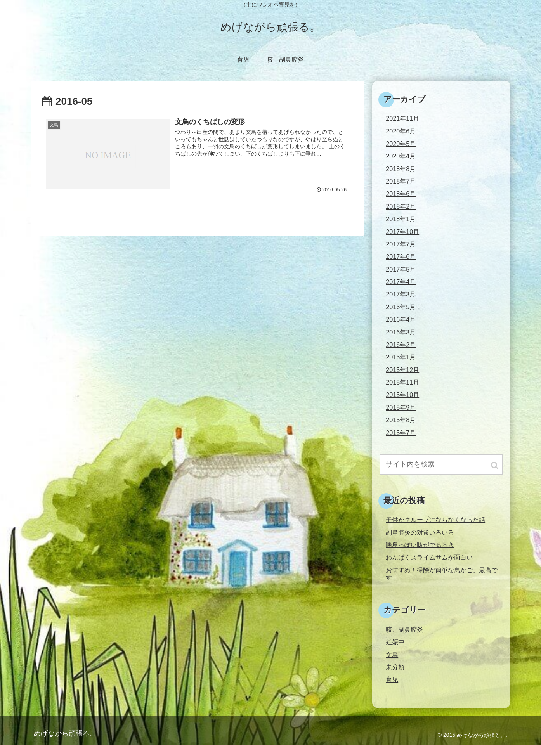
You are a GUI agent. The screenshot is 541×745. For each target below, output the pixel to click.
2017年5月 (401, 269)
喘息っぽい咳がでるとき (420, 544)
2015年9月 (401, 407)
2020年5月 (401, 143)
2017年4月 (401, 281)
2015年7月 (401, 432)
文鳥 (392, 654)
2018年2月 (401, 206)
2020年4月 (401, 155)
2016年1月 (401, 356)
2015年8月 (401, 419)
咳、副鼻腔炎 (404, 629)
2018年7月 (401, 181)
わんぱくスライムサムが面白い (429, 557)
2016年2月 (401, 344)
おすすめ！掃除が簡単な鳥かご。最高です (442, 574)
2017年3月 (401, 294)
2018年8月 (401, 168)
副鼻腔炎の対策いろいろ (420, 532)
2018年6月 (401, 193)
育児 (392, 679)
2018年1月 (401, 218)
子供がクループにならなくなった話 (435, 519)
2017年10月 (402, 231)
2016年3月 (401, 332)
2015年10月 (402, 394)
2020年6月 (401, 131)
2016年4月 (401, 319)
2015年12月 (402, 369)
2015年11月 (402, 382)
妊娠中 (395, 641)
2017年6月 (401, 256)
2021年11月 (402, 118)
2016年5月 (401, 306)
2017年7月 (401, 244)
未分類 (395, 667)
